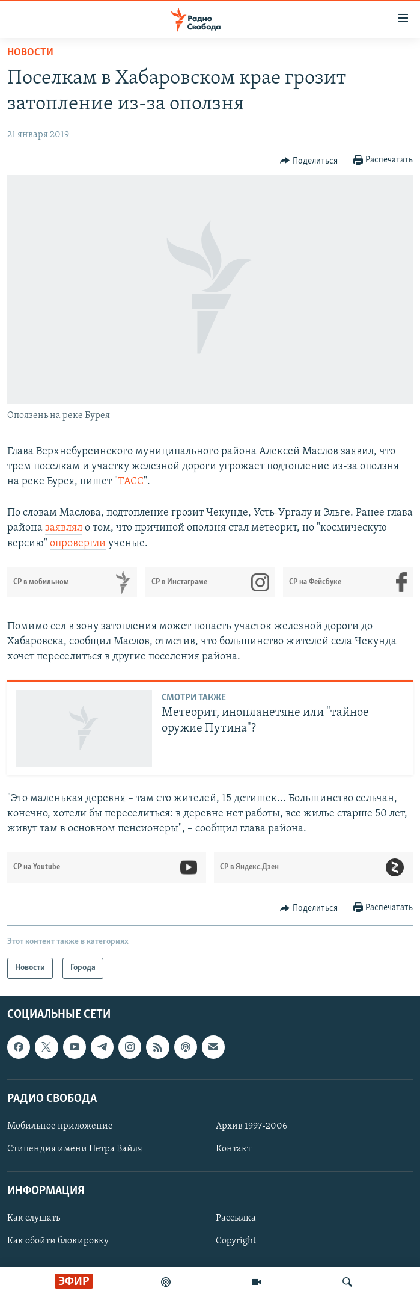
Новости (30, 52)
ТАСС (131, 481)
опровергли (78, 543)
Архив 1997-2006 (251, 1125)
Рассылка (236, 1218)
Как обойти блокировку (58, 1241)
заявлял (63, 528)
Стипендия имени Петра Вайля (74, 1149)
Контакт (233, 1149)
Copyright (236, 1241)
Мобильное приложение (60, 1125)
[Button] (309, 160)
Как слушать (33, 1218)
